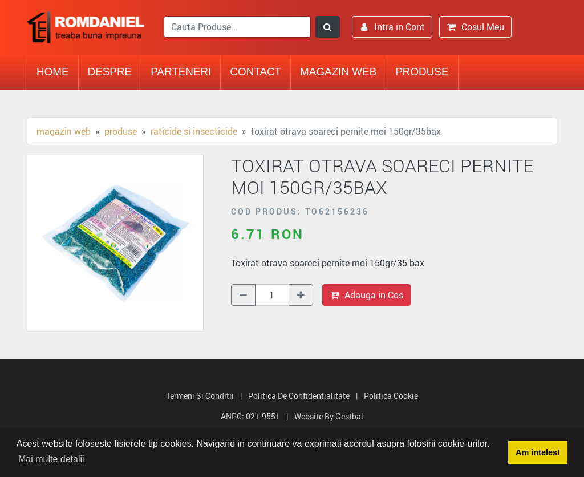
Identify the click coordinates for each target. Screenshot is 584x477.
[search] (237, 27)
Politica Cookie (391, 395)
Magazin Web (338, 72)
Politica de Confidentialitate (299, 395)
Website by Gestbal (328, 416)
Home (52, 72)
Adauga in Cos (366, 295)
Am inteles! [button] (538, 452)
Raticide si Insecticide (194, 131)
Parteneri (181, 72)
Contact (255, 72)
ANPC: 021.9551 (250, 416)
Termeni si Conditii (200, 395)
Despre (110, 72)
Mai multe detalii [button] (51, 459)
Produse (421, 72)
